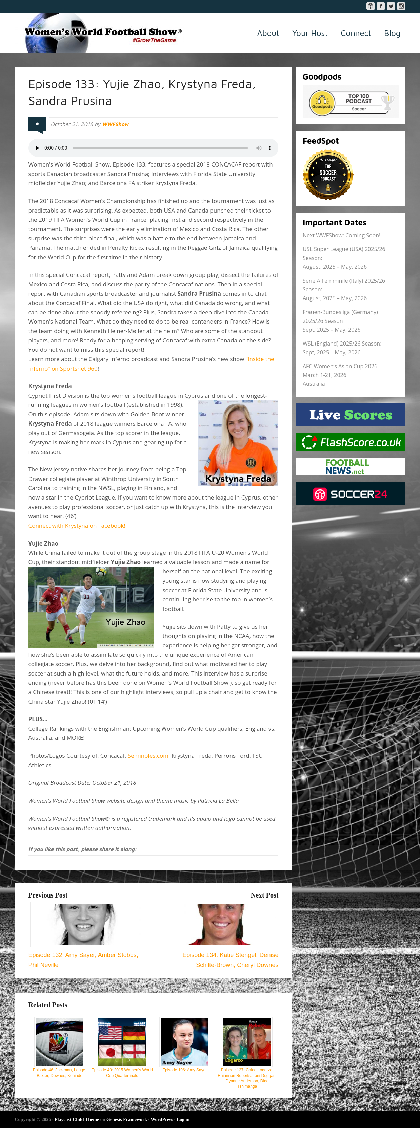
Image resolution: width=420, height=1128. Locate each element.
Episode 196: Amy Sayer (184, 1044)
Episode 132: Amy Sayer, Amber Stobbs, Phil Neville (85, 955)
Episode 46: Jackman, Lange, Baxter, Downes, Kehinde (59, 1047)
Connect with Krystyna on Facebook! (76, 525)
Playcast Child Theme (77, 1119)
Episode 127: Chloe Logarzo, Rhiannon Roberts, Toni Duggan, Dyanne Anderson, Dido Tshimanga (247, 1053)
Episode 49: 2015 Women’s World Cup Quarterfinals (122, 1047)
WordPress (162, 1119)
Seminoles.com (148, 755)
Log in (183, 1119)
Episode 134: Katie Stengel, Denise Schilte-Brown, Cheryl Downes (222, 955)
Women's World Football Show (99, 33)
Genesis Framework (126, 1119)
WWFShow (116, 124)
